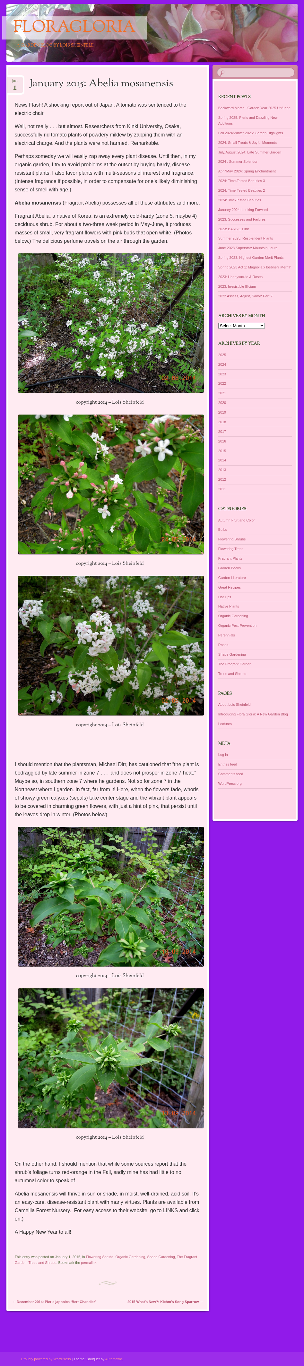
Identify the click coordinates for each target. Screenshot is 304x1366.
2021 (222, 393)
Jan (14, 82)
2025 (222, 355)
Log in (223, 755)
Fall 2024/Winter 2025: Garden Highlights (250, 133)
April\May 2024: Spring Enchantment (247, 171)
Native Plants (228, 606)
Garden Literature (232, 578)
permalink (89, 1263)
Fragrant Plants (230, 558)
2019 (222, 412)
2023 (222, 374)
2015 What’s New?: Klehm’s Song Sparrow (165, 1302)
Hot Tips (224, 597)
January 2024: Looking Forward (243, 210)
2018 (222, 422)
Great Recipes (229, 587)
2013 (222, 470)
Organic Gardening (130, 1257)
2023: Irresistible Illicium (237, 286)
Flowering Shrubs (100, 1257)
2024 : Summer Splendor (237, 161)
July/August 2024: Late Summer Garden (249, 152)
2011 (222, 489)
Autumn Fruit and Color (236, 520)
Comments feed (230, 774)
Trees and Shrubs (42, 1263)
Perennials (226, 635)
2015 (222, 451)
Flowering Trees (230, 549)
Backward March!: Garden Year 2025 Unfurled (254, 108)
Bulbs (222, 529)
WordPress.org (230, 783)
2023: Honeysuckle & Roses (240, 277)
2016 (222, 441)
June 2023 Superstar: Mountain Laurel (248, 248)
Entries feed (227, 764)
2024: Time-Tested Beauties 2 (241, 190)
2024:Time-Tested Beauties (239, 200)
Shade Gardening (161, 1257)
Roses (223, 645)
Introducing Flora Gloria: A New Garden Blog (253, 714)
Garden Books (229, 568)
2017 (222, 431)
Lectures (225, 724)
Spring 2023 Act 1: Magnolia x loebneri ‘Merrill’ (254, 267)
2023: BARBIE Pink (233, 229)
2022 (222, 383)
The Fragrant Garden (234, 664)
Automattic (113, 1359)
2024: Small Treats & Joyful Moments (247, 142)
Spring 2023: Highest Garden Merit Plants (251, 257)
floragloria (74, 27)
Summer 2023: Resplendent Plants (245, 238)
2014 (222, 460)
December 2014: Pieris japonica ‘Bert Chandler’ (54, 1302)
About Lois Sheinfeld (234, 704)
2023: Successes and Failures (241, 219)
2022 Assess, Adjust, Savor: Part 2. (246, 296)
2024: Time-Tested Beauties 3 (241, 181)
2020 (222, 403)
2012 (222, 479)
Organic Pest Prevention (237, 625)
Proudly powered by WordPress (46, 1359)
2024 (222, 364)
